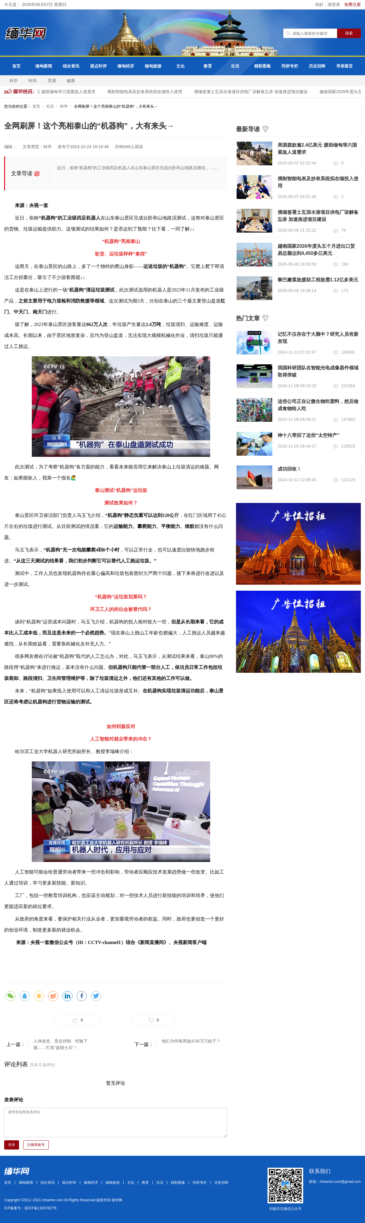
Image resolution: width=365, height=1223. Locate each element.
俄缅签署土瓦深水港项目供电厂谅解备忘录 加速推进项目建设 (252, 91)
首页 (16, 66)
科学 (14, 80)
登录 (11, 1145)
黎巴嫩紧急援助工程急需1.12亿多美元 (318, 279)
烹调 (52, 80)
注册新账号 (36, 1145)
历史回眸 (317, 66)
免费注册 (352, 4)
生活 (235, 66)
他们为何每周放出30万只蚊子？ (191, 1041)
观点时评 (98, 66)
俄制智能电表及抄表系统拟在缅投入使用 (145, 91)
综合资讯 (71, 66)
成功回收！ (289, 468)
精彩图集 (262, 66)
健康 (71, 80)
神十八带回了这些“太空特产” (308, 435)
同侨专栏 (289, 66)
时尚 (33, 80)
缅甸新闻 (43, 66)
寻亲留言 (344, 66)
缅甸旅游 (153, 66)
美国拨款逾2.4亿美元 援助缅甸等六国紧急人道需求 (49, 91)
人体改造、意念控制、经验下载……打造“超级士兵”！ (61, 1044)
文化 (180, 66)
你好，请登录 (328, 4)
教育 (208, 66)
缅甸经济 (125, 66)
